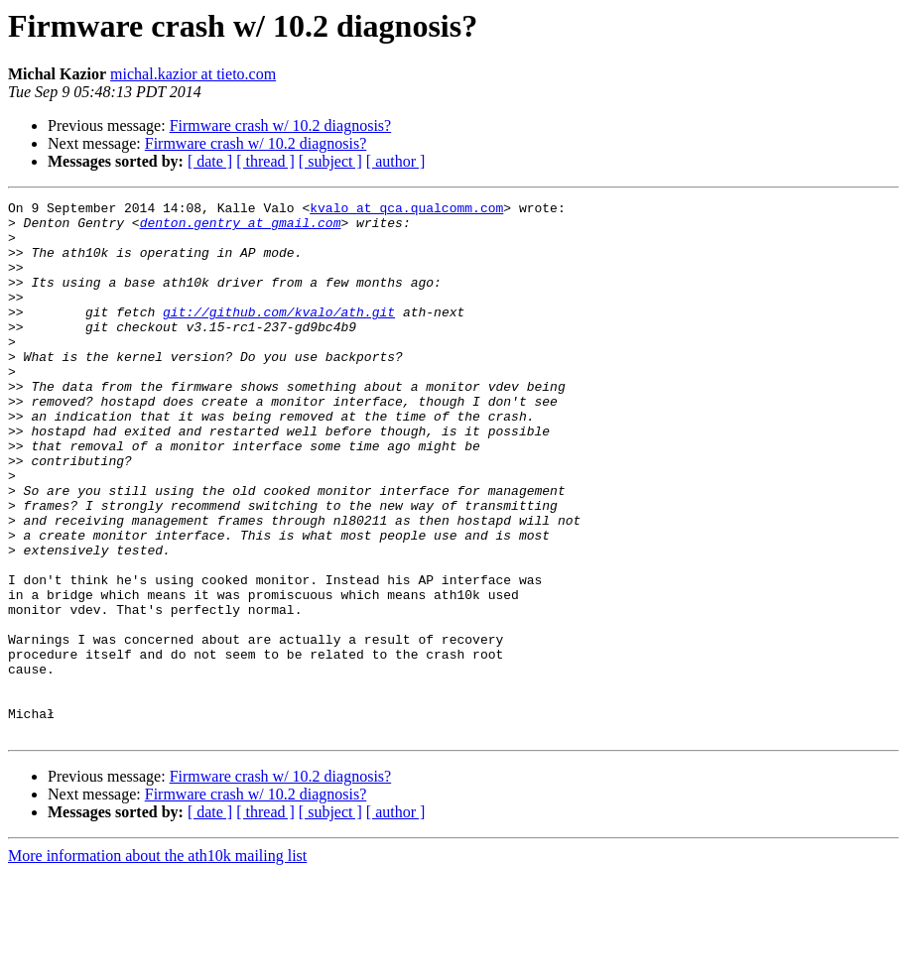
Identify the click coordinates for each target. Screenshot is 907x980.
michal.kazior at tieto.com (193, 73)
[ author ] (396, 161)
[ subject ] (330, 161)
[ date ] (210, 161)
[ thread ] (265, 161)
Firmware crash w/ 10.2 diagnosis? (281, 125)
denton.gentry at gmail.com (240, 228)
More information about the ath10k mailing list (157, 962)
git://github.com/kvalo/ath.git (279, 335)
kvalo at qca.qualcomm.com (406, 210)
